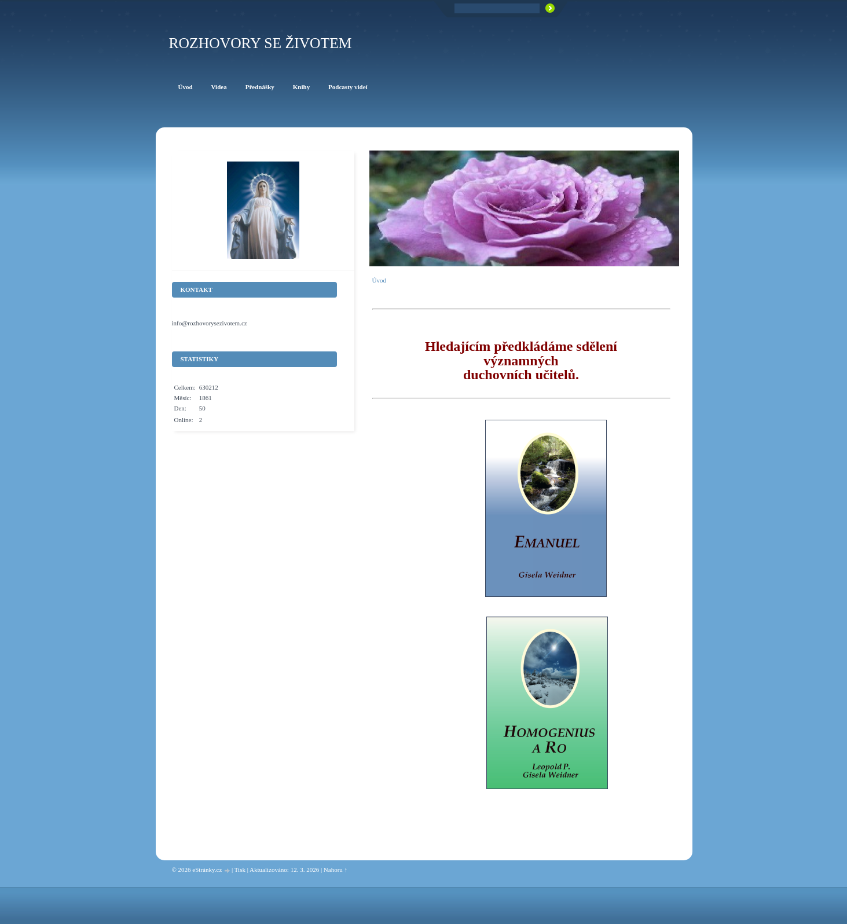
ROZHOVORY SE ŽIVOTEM (260, 43)
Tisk (239, 869)
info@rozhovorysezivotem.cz (209, 323)
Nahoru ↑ (335, 869)
